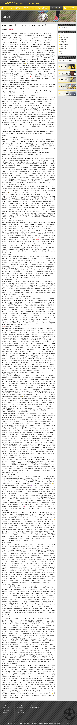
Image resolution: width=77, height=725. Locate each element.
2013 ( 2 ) (62, 53)
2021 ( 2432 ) (63, 46)
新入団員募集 (19, 707)
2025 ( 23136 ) (64, 37)
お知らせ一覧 (63, 27)
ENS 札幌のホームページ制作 (62, 723)
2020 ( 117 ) (63, 48)
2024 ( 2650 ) (63, 39)
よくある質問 (19, 710)
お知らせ (32, 705)
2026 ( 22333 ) (64, 35)
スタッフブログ (20, 712)
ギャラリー (5, 715)
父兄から (18, 715)
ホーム (4, 705)
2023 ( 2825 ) (63, 42)
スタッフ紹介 (19, 705)
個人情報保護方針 (34, 707)
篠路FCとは (6, 707)
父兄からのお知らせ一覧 (66, 60)
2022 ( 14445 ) (64, 44)
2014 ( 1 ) (62, 51)
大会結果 (5, 712)
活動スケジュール (7, 710)
